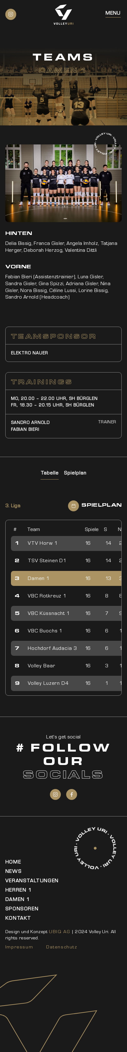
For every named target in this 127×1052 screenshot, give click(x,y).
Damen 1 (17, 899)
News (13, 871)
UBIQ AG (59, 931)
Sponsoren (21, 909)
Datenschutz (61, 946)
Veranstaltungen (32, 881)
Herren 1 (18, 890)
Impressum (19, 946)
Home (13, 862)
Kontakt (18, 918)
